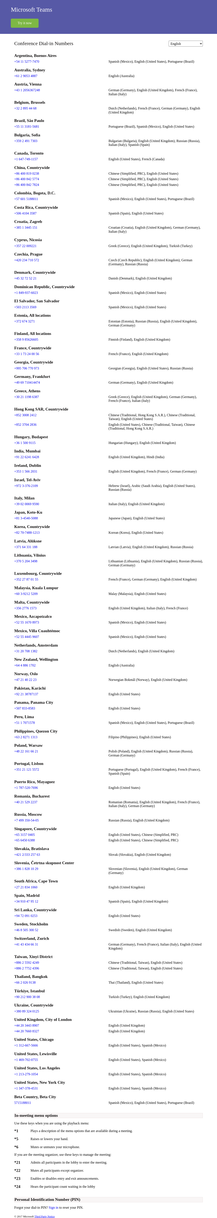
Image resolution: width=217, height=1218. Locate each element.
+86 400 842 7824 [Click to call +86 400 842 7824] (26, 185)
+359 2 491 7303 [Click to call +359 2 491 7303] (25, 141)
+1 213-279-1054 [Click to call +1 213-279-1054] (26, 1074)
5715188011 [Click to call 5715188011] (22, 1103)
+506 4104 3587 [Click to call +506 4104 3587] (25, 213)
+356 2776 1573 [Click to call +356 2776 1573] (25, 608)
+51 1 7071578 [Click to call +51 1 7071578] (24, 722)
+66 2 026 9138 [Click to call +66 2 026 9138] (25, 982)
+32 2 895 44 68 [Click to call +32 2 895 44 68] (25, 108)
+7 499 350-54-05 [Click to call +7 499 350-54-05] (26, 820)
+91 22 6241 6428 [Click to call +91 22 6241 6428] (26, 457)
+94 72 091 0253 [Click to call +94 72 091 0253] (25, 916)
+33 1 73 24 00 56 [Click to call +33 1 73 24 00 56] (26, 354)
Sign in (54, 1207)
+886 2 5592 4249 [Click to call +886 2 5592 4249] (26, 962)
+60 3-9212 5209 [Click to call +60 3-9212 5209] (26, 594)
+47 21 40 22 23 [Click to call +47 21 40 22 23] (25, 680)
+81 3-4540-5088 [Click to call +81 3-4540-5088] (26, 518)
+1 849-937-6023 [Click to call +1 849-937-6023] (26, 292)
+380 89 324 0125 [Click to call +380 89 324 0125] (26, 1011)
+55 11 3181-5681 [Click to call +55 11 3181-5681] (26, 126)
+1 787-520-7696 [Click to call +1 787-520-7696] (26, 787)
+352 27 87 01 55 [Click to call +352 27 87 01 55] (26, 579)
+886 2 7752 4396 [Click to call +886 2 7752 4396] (26, 968)
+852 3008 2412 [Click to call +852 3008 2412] (25, 415)
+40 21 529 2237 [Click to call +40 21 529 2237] (25, 802)
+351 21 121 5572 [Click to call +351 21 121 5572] (26, 769)
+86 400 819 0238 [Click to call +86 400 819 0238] (26, 173)
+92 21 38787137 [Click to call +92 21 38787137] (26, 694)
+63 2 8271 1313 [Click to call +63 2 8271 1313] (25, 737)
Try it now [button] (25, 23)
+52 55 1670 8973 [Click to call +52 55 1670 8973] (26, 622)
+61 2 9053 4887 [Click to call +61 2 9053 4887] (25, 76)
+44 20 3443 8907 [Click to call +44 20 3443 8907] (26, 1025)
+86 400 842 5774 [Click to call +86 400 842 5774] (26, 179)
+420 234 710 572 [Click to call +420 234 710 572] (26, 260)
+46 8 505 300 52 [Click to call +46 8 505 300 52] (26, 930)
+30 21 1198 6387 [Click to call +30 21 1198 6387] (26, 397)
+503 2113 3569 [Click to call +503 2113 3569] (25, 307)
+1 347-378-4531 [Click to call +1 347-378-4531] (26, 1088)
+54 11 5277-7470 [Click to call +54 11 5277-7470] (26, 61)
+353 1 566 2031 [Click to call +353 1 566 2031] (25, 471)
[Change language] (186, 43)
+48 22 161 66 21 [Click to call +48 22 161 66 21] (26, 751)
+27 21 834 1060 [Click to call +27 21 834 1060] (25, 887)
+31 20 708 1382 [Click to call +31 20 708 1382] (25, 651)
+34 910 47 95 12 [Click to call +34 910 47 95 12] (26, 901)
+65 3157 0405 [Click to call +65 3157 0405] (24, 834)
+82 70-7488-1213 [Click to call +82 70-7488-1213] (27, 532)
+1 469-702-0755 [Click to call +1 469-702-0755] (26, 1060)
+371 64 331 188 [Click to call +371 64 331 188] (25, 547)
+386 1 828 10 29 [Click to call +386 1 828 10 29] (26, 869)
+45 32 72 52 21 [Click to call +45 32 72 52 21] (25, 278)
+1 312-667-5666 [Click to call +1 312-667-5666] (26, 1045)
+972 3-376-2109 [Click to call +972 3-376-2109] (26, 486)
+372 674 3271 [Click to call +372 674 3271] (24, 321)
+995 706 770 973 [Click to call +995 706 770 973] (26, 368)
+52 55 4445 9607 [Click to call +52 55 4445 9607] (26, 637)
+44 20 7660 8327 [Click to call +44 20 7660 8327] (26, 1031)
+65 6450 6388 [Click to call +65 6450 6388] (24, 840)
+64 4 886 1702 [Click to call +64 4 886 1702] (25, 665)
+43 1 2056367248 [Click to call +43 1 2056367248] (27, 90)
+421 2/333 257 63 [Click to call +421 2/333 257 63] (27, 854)
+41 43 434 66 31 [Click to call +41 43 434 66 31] (26, 944)
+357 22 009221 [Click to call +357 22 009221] (25, 246)
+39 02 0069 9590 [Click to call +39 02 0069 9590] (26, 504)
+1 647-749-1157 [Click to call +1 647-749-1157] (26, 159)
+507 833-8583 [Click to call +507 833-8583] (24, 708)
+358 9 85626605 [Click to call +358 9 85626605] (26, 339)
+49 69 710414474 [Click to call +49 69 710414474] (27, 382)
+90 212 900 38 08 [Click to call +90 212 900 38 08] (27, 997)
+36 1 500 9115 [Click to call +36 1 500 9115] (24, 443)
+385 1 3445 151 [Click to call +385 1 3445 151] (25, 227)
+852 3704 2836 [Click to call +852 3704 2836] (25, 424)
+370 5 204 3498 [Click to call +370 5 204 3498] (25, 561)
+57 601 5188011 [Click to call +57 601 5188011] (26, 199)
